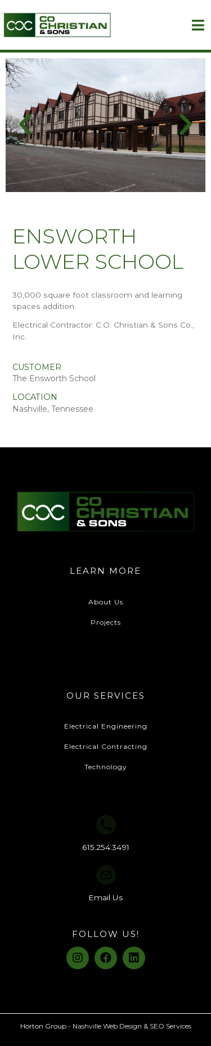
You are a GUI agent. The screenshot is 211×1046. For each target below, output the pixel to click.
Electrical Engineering (105, 726)
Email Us (105, 897)
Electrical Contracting (105, 746)
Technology (105, 766)
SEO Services (170, 1026)
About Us (105, 602)
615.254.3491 (105, 847)
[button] (25, 125)
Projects (106, 622)
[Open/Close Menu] (198, 25)
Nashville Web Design (107, 1026)
